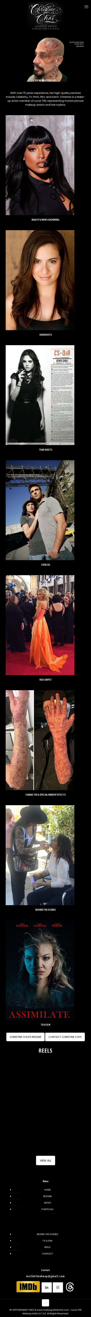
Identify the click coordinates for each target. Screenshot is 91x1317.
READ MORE (80, 46)
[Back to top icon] (45, 1302)
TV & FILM (47, 1240)
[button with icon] (47, 1287)
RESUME (47, 1196)
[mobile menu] (86, 7)
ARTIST (47, 1202)
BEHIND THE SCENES (47, 1234)
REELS (47, 1247)
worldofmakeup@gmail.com (45, 1276)
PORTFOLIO (48, 1209)
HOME (47, 1189)
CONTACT (47, 1253)
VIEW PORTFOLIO (45, 80)
